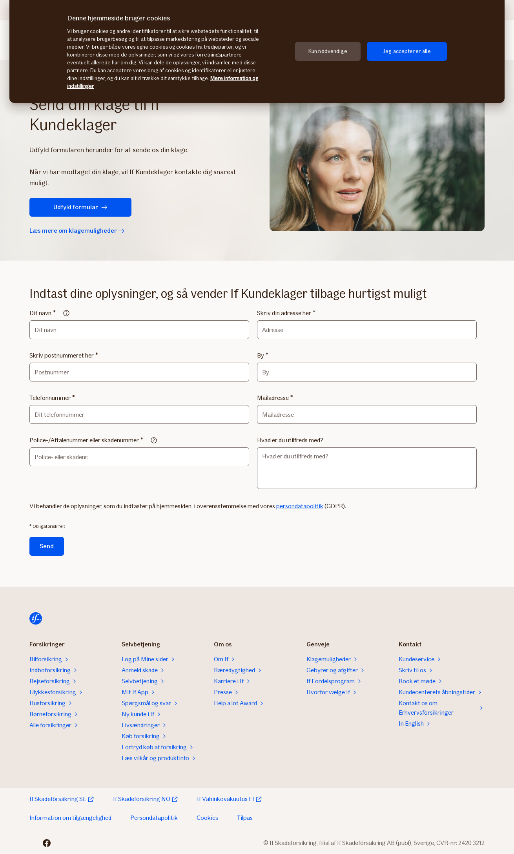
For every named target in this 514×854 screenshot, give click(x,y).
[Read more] (66, 313)
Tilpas (245, 817)
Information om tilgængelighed (70, 817)
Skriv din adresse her (284, 313)
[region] (257, 51)
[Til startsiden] (35, 618)
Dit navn (40, 313)
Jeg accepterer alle (407, 51)
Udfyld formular (80, 207)
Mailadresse (273, 397)
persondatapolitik (299, 506)
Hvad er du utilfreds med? (290, 440)
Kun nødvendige (327, 51)
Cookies (207, 817)
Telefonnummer (50, 397)
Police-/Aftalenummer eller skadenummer (84, 440)
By (260, 355)
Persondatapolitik (154, 817)
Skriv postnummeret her (61, 355)
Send (46, 546)
